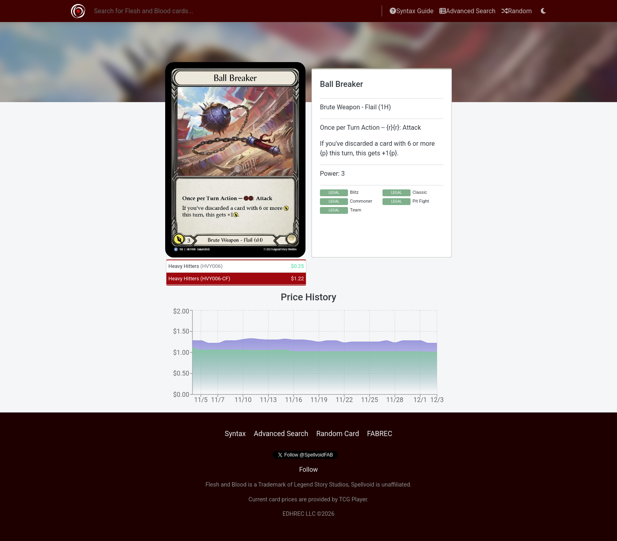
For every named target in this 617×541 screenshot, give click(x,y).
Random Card (337, 434)
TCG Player (353, 499)
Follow (308, 469)
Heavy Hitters (195, 266)
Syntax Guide (411, 11)
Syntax (235, 434)
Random (517, 11)
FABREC (379, 434)
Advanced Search (467, 11)
